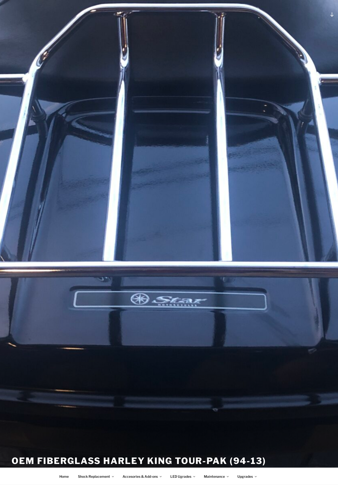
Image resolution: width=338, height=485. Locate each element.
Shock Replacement (96, 476)
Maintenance (216, 476)
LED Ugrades (183, 476)
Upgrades (247, 476)
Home (64, 476)
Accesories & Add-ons (142, 476)
